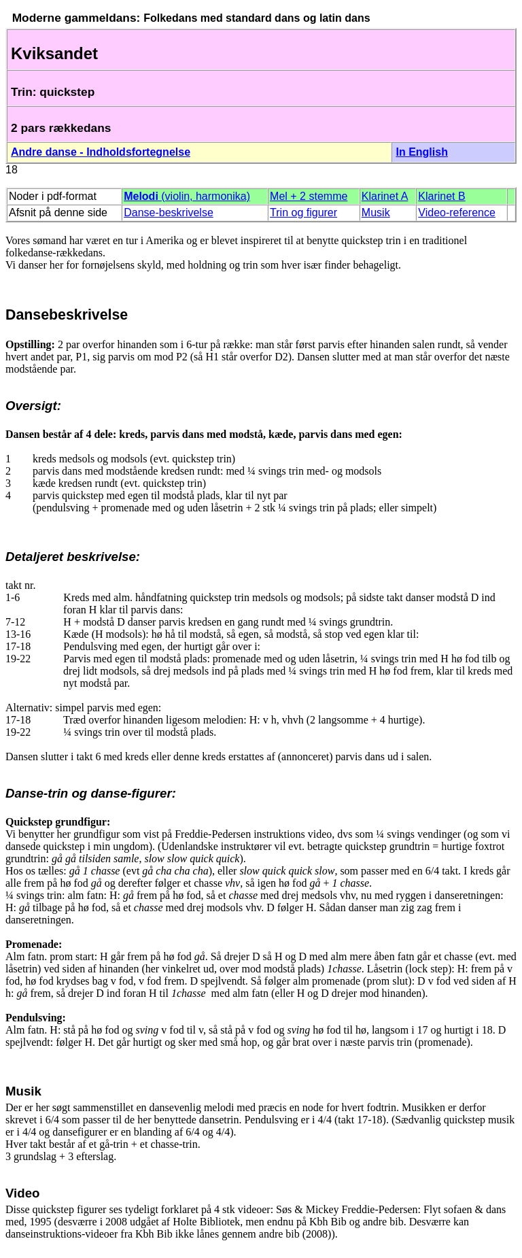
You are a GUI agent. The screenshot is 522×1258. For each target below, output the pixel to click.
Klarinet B (441, 196)
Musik (376, 212)
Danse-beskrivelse (168, 212)
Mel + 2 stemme (308, 196)
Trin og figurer (303, 212)
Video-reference (456, 212)
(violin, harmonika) (187, 196)
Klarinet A (385, 196)
